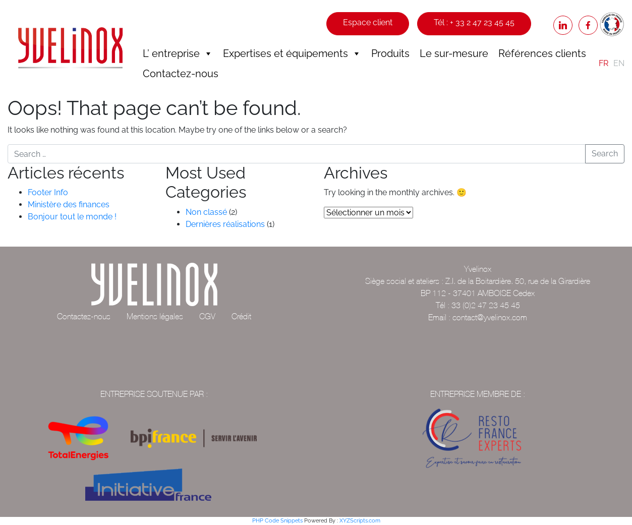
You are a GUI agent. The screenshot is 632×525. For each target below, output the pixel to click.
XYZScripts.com (359, 520)
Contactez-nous (180, 74)
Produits (390, 53)
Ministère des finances (68, 204)
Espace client (367, 22)
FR (603, 63)
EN (618, 63)
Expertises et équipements (292, 53)
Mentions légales (155, 316)
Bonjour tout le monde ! (72, 216)
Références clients (542, 53)
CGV (207, 316)
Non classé (206, 212)
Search (605, 153)
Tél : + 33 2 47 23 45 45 (474, 22)
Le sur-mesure (454, 53)
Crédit (241, 316)
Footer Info (48, 192)
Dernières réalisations (225, 224)
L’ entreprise (178, 53)
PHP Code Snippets (277, 520)
